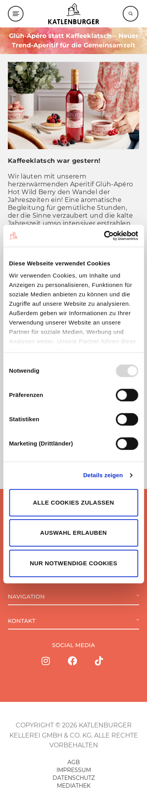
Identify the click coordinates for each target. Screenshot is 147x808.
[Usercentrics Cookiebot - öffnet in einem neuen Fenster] (104, 236)
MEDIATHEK (74, 785)
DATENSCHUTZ (74, 777)
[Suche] (130, 13)
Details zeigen (103, 475)
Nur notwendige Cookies (73, 563)
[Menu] (16, 14)
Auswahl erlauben (73, 532)
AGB (73, 762)
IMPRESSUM (73, 770)
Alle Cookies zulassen (73, 502)
